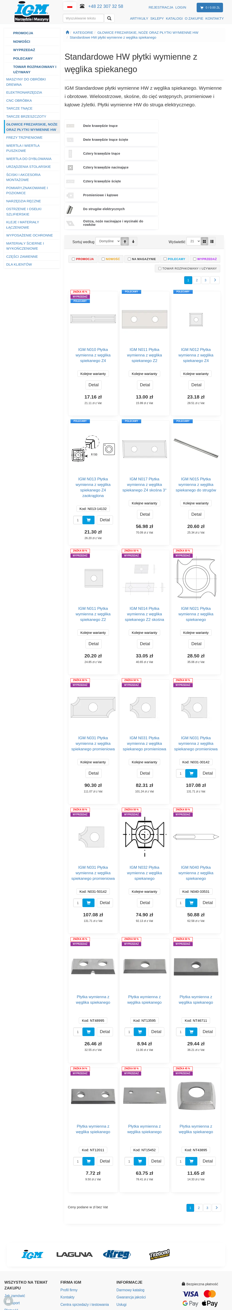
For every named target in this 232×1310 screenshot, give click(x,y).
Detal (94, 316)
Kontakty (67, 1229)
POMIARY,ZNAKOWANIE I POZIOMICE (27, 190)
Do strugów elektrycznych (86, 153)
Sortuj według (83, 172)
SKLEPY (157, 18)
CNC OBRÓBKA (19, 100)
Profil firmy (69, 1222)
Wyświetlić (177, 172)
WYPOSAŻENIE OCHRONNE (29, 235)
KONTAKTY (214, 18)
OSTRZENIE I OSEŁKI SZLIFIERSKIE (24, 211)
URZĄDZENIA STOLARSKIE (28, 167)
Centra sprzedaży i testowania (84, 1236)
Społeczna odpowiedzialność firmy (87, 1256)
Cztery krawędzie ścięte (147, 139)
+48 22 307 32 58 (105, 6)
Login (180, 7)
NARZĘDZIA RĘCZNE (23, 201)
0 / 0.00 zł (209, 8)
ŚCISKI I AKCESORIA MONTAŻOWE (23, 177)
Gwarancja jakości (130, 1229)
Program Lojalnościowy (22, 1269)
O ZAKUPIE (194, 18)
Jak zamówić (14, 1228)
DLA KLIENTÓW (19, 264)
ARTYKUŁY (139, 18)
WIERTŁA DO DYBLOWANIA (29, 159)
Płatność (11, 1241)
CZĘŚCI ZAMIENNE (22, 256)
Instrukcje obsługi (129, 1243)
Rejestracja (161, 7)
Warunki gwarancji (18, 1262)
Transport (11, 1234)
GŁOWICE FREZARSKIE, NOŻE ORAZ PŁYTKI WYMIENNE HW (32, 127)
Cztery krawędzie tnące (200, 126)
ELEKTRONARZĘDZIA (24, 92)
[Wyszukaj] (109, 18)
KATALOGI (174, 18)
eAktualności (126, 1256)
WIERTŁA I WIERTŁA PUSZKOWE (23, 148)
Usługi (121, 1236)
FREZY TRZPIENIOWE (24, 137)
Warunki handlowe (18, 1248)
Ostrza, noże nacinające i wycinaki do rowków (147, 153)
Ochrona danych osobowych (26, 1276)
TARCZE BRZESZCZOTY (26, 116)
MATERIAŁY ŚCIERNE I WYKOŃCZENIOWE (25, 246)
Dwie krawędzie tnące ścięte (145, 125)
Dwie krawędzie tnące (92, 126)
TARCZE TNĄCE (19, 108)
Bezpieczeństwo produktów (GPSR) (143, 1250)
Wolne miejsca (72, 1250)
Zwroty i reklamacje (19, 1255)
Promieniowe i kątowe (199, 139)
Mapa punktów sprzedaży (80, 1243)
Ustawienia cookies (131, 1263)
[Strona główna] (67, 32)
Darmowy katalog (129, 1222)
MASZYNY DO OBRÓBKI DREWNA (26, 81)
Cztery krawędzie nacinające (88, 139)
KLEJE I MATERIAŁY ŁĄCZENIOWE (22, 224)
